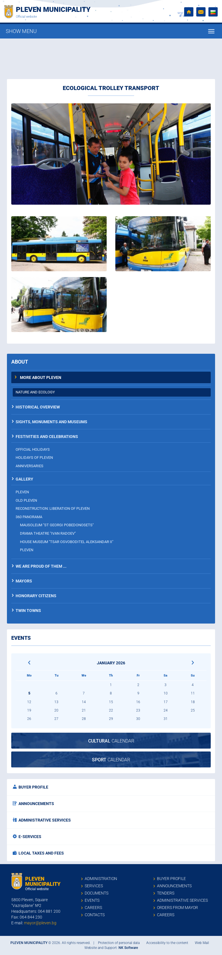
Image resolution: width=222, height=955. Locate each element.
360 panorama (29, 517)
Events (92, 900)
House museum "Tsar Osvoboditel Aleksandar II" (66, 542)
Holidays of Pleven (34, 457)
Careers (93, 907)
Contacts (95, 914)
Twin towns (28, 610)
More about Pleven (40, 377)
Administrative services (42, 820)
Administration (101, 878)
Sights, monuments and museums (51, 421)
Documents (96, 893)
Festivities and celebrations (47, 436)
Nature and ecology (35, 392)
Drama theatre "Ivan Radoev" (48, 533)
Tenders (165, 893)
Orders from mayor (177, 907)
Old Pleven (26, 500)
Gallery (24, 479)
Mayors (24, 581)
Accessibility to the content (167, 943)
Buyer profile (30, 787)
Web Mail (202, 943)
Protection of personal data (119, 943)
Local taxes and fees (38, 853)
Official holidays (33, 449)
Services (94, 885)
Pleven (22, 492)
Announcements (33, 803)
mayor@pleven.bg (40, 923)
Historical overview (38, 407)
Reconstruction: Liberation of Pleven (53, 508)
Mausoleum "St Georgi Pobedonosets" (57, 525)
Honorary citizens (36, 595)
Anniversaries (29, 466)
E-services (27, 836)
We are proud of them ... (41, 566)
